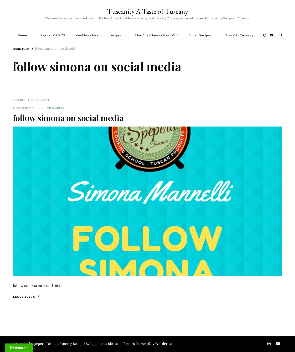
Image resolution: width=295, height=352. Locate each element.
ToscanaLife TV (53, 35)
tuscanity (55, 108)
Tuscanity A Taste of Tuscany (147, 11)
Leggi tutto (26, 296)
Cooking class (87, 35)
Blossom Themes (121, 344)
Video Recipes (200, 35)
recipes (115, 35)
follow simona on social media (68, 117)
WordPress (164, 344)
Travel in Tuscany (239, 35)
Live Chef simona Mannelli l (157, 35)
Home (22, 35)
